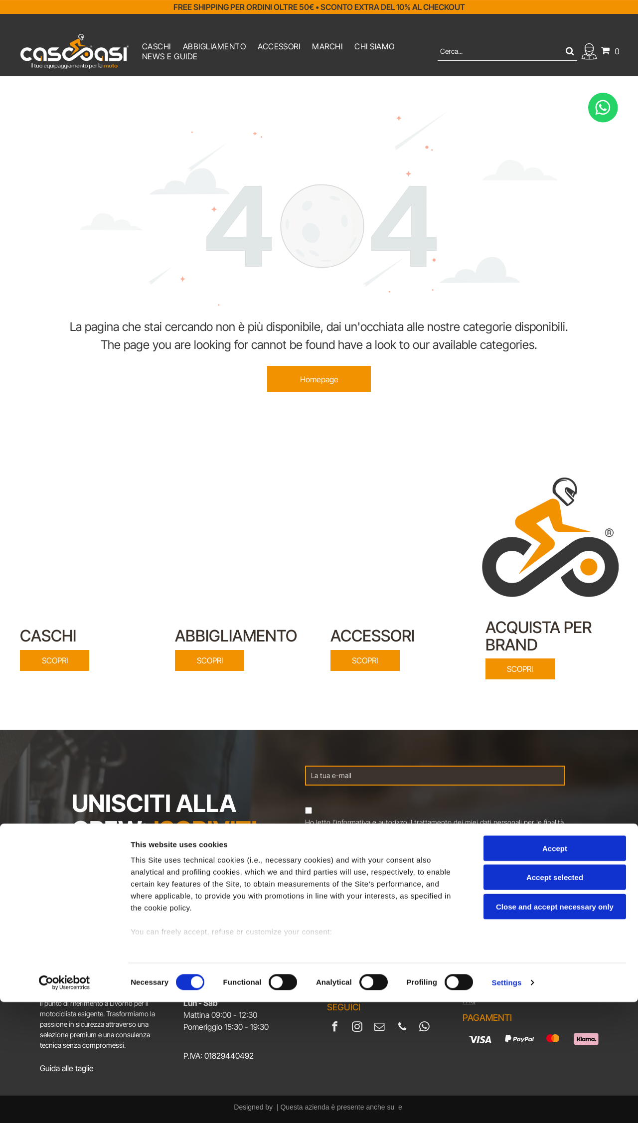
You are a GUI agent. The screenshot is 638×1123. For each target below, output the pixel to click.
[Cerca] (507, 51)
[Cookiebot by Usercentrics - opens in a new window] (64, 1103)
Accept (554, 969)
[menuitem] (156, 46)
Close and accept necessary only (555, 1027)
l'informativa (351, 822)
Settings (507, 1103)
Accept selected (554, 998)
